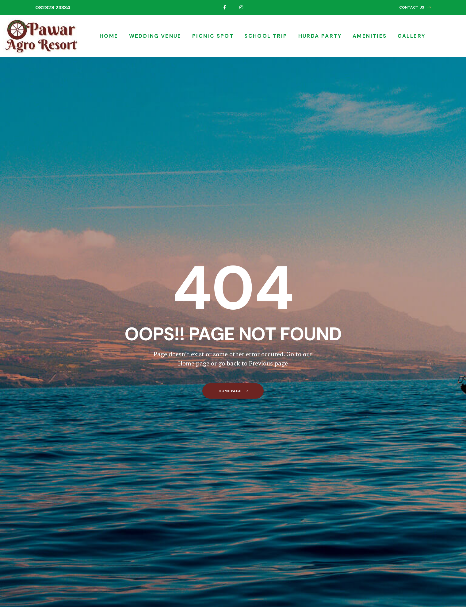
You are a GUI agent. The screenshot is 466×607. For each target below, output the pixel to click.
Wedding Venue (155, 36)
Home (109, 36)
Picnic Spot (213, 36)
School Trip (265, 36)
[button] (415, 7)
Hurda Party (320, 36)
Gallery (412, 36)
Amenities (370, 36)
